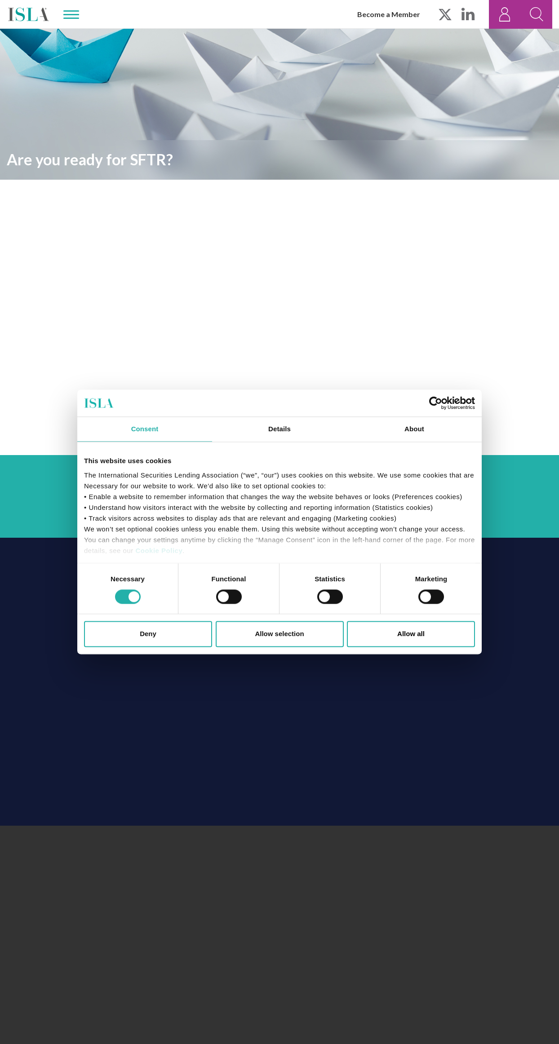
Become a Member (388, 14)
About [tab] (414, 429)
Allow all (411, 634)
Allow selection (279, 634)
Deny (148, 634)
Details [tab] (279, 429)
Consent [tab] (145, 429)
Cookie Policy (158, 550)
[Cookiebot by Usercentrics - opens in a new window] (435, 403)
